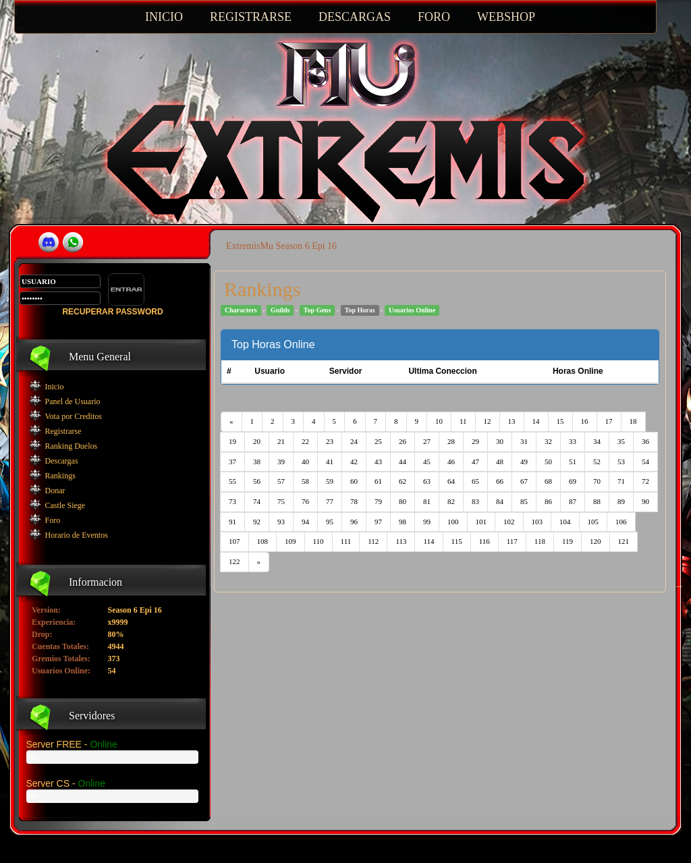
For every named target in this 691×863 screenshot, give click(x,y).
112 (373, 541)
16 (584, 421)
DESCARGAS (355, 17)
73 (232, 501)
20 (256, 441)
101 (481, 522)
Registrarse (63, 431)
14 (536, 421)
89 (621, 501)
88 (597, 501)
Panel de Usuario (73, 401)
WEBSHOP (506, 17)
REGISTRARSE (251, 17)
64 (451, 481)
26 (402, 441)
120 (595, 541)
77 (329, 501)
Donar (55, 490)
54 (645, 461)
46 (451, 461)
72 (645, 481)
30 (499, 441)
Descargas (61, 461)
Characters (241, 310)
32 (548, 441)
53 (621, 461)
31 (524, 441)
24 (354, 441)
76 (305, 501)
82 (451, 501)
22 (305, 441)
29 (475, 441)
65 (475, 481)
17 (609, 421)
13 (512, 421)
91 (232, 522)
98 (402, 522)
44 (402, 461)
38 (256, 461)
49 (524, 461)
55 (232, 481)
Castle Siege (65, 505)
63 (427, 481)
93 (281, 522)
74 (256, 501)
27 (427, 441)
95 (329, 522)
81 (427, 501)
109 (290, 541)
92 (256, 522)
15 (560, 421)
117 (512, 541)
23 (329, 441)
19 (232, 441)
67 (524, 481)
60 (354, 481)
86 (548, 501)
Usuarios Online (412, 310)
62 (402, 481)
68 (548, 481)
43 (378, 461)
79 (378, 501)
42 (354, 461)
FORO (434, 17)
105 (593, 522)
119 (567, 541)
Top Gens (317, 310)
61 (378, 481)
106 (621, 522)
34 (597, 441)
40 (305, 461)
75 (281, 501)
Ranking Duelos (71, 446)
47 (475, 461)
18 (633, 421)
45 (427, 461)
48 (499, 461)
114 (428, 541)
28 (451, 441)
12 (487, 421)
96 (354, 522)
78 (354, 501)
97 (378, 522)
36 (645, 441)
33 (572, 441)
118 (539, 541)
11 (463, 421)
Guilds (280, 310)
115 (456, 541)
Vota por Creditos (73, 416)
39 (281, 461)
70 (597, 481)
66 (499, 481)
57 (281, 481)
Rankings (60, 475)
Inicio (54, 386)
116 (484, 541)
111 (346, 541)
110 (318, 541)
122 (234, 561)
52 (597, 461)
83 (475, 501)
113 (400, 541)
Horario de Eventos (76, 535)
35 (621, 441)
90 (645, 501)
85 (524, 501)
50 (548, 461)
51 (572, 461)
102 (509, 522)
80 (402, 501)
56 (256, 481)
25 (378, 441)
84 (499, 501)
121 (624, 541)
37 (232, 461)
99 (427, 522)
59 (329, 481)
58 (305, 481)
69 (572, 481)
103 (537, 522)
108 (263, 541)
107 (234, 541)
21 (281, 441)
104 (565, 522)
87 (572, 501)
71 (621, 481)
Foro (53, 520)
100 (453, 522)
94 (305, 522)
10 (439, 421)
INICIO (164, 17)
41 (329, 461)
